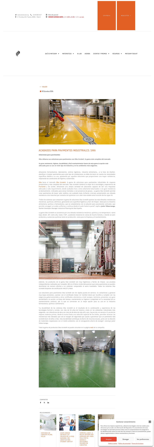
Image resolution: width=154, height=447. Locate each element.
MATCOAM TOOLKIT (131, 53)
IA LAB (79, 53)
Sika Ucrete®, (61, 182)
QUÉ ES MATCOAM (52, 53)
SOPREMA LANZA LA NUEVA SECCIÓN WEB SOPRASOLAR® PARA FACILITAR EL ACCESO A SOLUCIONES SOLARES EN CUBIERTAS (87, 439)
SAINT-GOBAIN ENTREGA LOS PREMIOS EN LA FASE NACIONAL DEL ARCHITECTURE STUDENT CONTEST (67, 437)
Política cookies (112, 443)
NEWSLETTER (126, 15)
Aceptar (109, 439)
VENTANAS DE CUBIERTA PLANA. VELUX (47, 434)
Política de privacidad (124, 443)
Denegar (126, 439)
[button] (150, 422)
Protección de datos (137, 443)
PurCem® (42, 187)
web (91, 327)
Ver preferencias (143, 439)
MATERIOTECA (68, 53)
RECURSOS (117, 53)
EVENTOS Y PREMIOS (101, 53)
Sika (41, 182)
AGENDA (87, 53)
